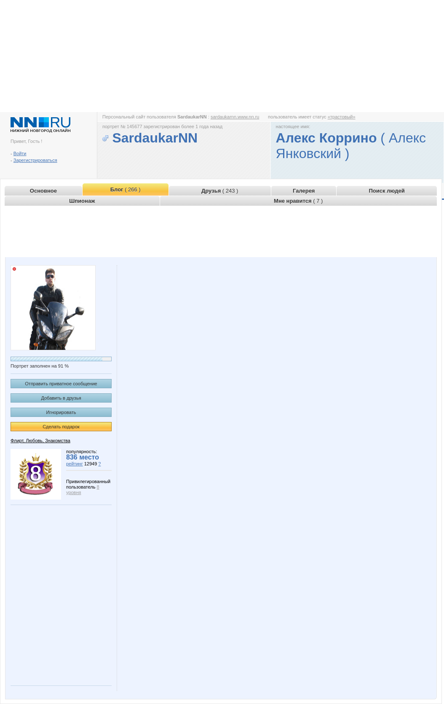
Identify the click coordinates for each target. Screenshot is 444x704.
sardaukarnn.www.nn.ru (235, 116)
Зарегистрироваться (35, 160)
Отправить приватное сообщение (61, 383)
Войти (20, 153)
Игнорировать (61, 412)
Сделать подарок (61, 426)
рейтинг (74, 463)
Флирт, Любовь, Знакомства (40, 440)
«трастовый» (342, 116)
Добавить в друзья (61, 397)
